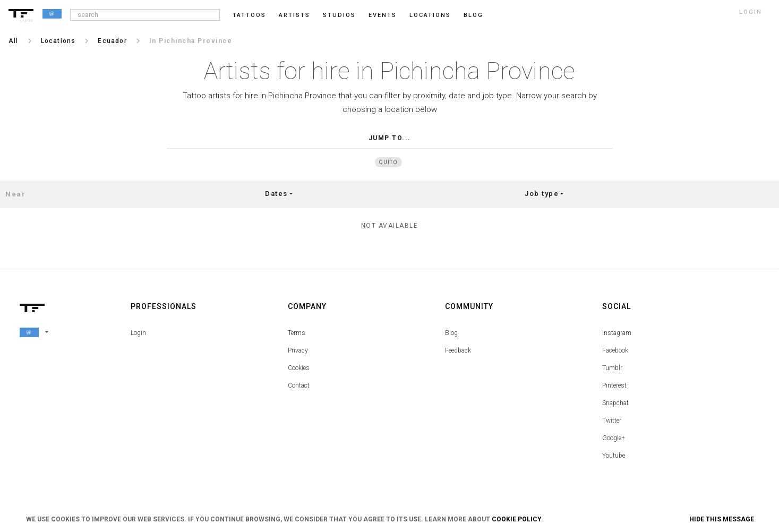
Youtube (613, 455)
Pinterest (614, 385)
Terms (296, 333)
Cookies (299, 368)
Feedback (458, 350)
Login (138, 333)
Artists (294, 15)
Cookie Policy (516, 519)
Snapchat (615, 403)
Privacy (298, 350)
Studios (339, 15)
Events (383, 15)
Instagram (616, 333)
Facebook (615, 350)
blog (473, 15)
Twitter (611, 420)
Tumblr (612, 368)
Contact (299, 385)
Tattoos (249, 15)
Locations (430, 15)
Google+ (613, 438)
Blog (451, 333)
